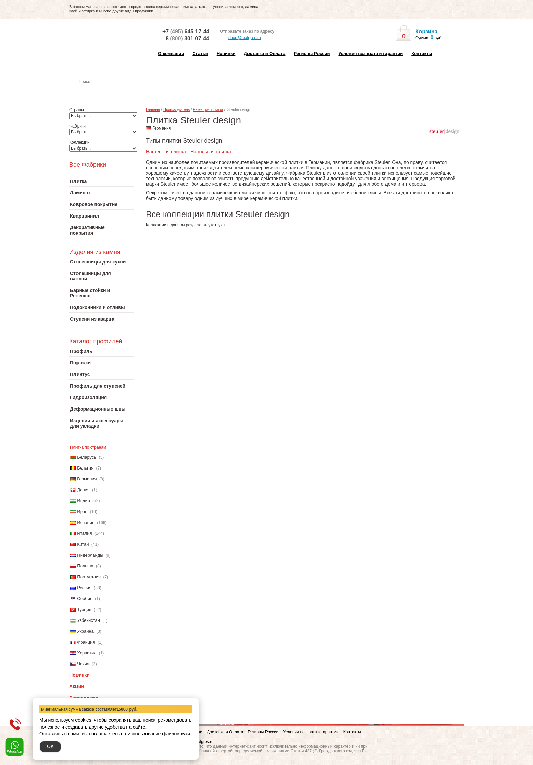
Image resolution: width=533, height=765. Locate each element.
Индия (83, 500)
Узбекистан (88, 620)
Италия (84, 533)
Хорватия (86, 653)
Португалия (89, 576)
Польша (85, 565)
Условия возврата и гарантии (370, 53)
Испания (85, 522)
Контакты (421, 53)
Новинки (226, 53)
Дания (83, 489)
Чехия (83, 663)
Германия (87, 478)
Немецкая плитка (208, 109)
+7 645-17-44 (185, 31)
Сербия (84, 598)
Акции (76, 686)
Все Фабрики (87, 164)
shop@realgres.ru (240, 38)
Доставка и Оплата (264, 53)
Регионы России (312, 53)
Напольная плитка (210, 151)
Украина (85, 631)
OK (50, 746)
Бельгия (85, 468)
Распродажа (83, 698)
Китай (83, 544)
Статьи (200, 53)
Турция (84, 609)
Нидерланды (90, 555)
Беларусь (86, 457)
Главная (153, 109)
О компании (171, 53)
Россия (84, 587)
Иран (82, 511)
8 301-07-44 (187, 38)
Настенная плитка (109, 91)
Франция (86, 642)
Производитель (176, 109)
